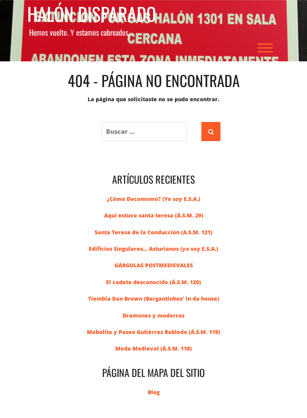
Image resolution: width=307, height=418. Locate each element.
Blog (154, 392)
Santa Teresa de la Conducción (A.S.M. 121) (153, 232)
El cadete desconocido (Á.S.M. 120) (153, 282)
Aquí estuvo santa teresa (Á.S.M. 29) (153, 215)
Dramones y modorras (153, 315)
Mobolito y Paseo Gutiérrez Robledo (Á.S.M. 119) (153, 332)
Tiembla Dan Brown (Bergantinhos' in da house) (153, 298)
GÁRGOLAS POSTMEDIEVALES (153, 265)
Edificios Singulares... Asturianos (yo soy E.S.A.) (153, 248)
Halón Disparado (91, 14)
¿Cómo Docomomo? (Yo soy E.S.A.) (153, 198)
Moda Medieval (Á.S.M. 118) (153, 348)
